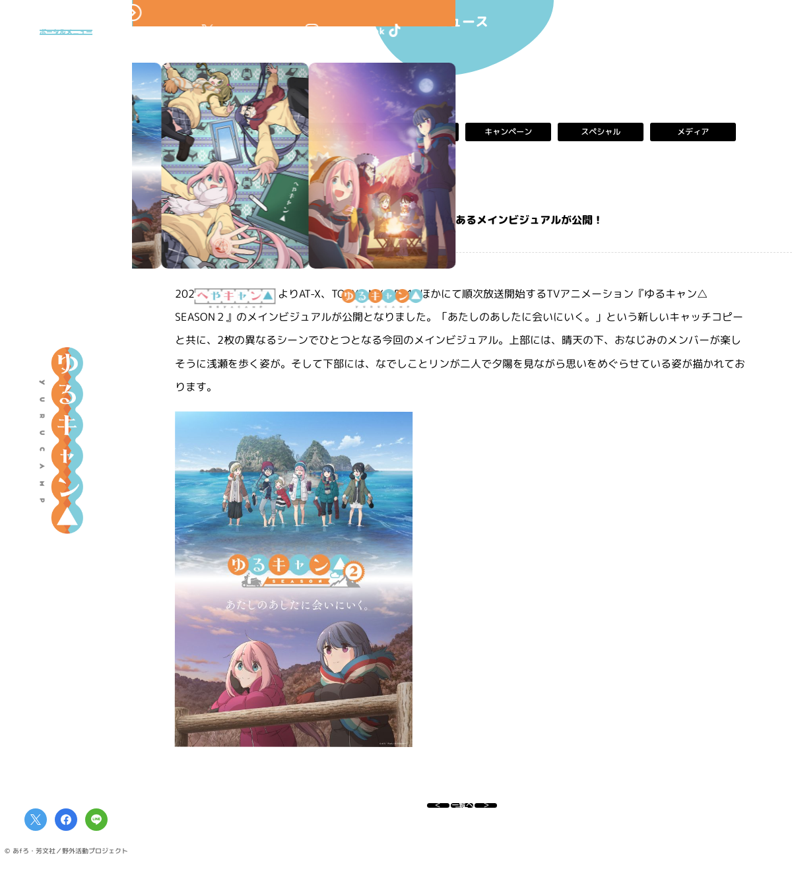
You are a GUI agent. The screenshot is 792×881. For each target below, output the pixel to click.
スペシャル (600, 132)
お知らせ (323, 132)
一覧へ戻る (462, 812)
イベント (416, 132)
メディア (693, 132)
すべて (231, 132)
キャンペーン (508, 132)
